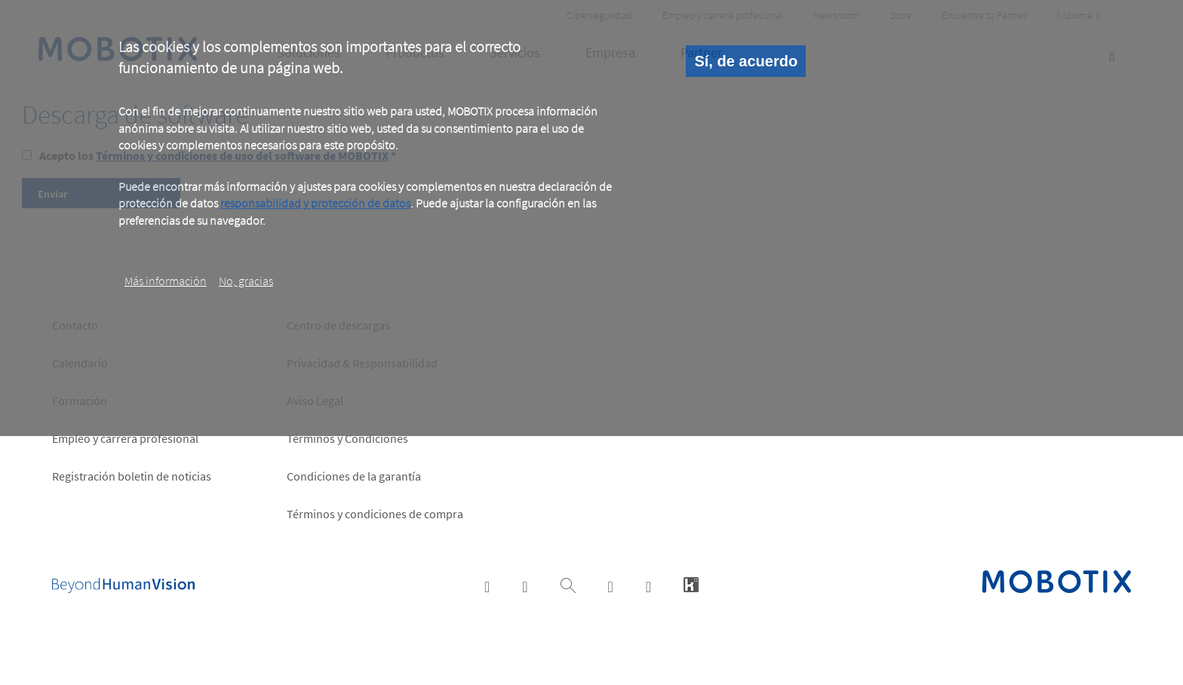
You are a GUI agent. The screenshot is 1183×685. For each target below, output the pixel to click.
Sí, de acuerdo (745, 61)
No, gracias (246, 280)
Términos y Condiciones (347, 438)
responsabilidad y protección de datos (315, 202)
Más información (165, 280)
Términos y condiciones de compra (375, 513)
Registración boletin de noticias (131, 476)
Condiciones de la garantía (354, 476)
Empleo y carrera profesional (125, 438)
